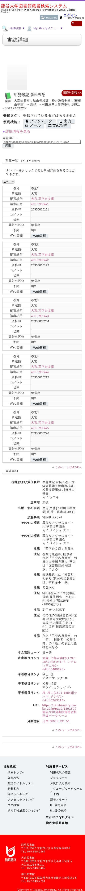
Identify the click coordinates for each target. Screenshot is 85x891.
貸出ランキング (18, 794)
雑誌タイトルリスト (21, 783)
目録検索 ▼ (13, 28)
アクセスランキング (21, 799)
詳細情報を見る (17, 131)
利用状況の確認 (60, 772)
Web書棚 (39, 235)
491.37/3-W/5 (40, 428)
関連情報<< (72, 92)
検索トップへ (16, 772)
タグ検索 (13, 805)
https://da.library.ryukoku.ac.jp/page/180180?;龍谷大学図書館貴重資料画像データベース (60, 710)
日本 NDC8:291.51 (56, 721)
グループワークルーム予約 (67, 791)
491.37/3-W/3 (40, 316)
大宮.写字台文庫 (42, 198)
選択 (8, 145)
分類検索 (13, 777)
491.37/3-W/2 (40, 260)
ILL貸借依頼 (58, 810)
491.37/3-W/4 (40, 372)
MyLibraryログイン (60, 817)
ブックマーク (59, 777)
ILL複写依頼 (58, 805)
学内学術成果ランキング (24, 810)
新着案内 (13, 788)
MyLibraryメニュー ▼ (44, 28)
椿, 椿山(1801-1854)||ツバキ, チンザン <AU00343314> (59, 696)
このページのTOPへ (68, 467)
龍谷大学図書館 (57, 823)
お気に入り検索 (60, 783)
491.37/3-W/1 (40, 204)
